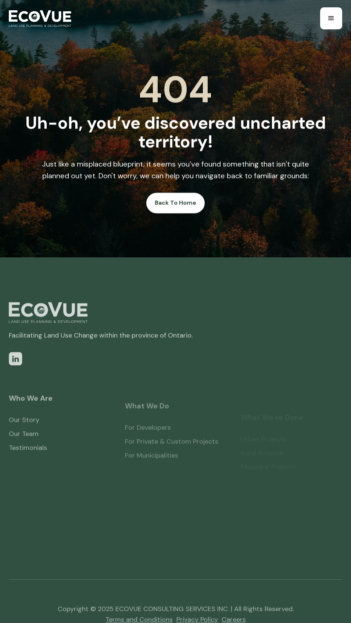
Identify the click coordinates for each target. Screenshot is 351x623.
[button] (331, 18)
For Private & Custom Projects (171, 450)
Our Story (24, 427)
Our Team (24, 441)
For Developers (148, 436)
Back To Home (175, 203)
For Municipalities (151, 464)
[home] (40, 18)
